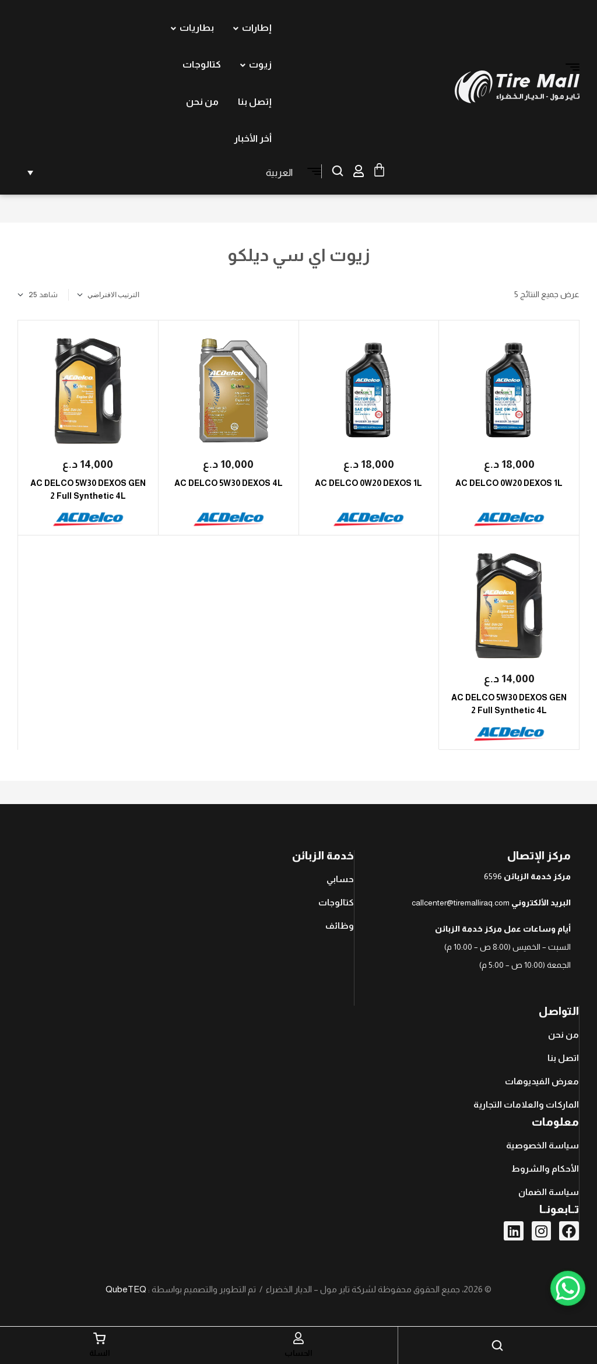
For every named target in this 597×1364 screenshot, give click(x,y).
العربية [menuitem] (279, 172)
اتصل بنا (563, 1058)
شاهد (48, 295)
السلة (99, 1353)
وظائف (339, 926)
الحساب (298, 1353)
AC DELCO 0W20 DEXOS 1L (509, 483)
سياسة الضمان (548, 1192)
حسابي (340, 879)
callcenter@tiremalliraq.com (461, 902)
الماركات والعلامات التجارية (526, 1104)
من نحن (563, 1034)
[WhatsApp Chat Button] (567, 1288)
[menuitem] (157, 172)
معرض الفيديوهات (542, 1081)
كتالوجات (336, 902)
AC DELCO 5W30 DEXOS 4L (228, 483)
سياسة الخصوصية (542, 1145)
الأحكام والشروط (545, 1168)
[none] (157, 172)
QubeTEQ (126, 1289)
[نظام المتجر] (127, 294)
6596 (493, 876)
